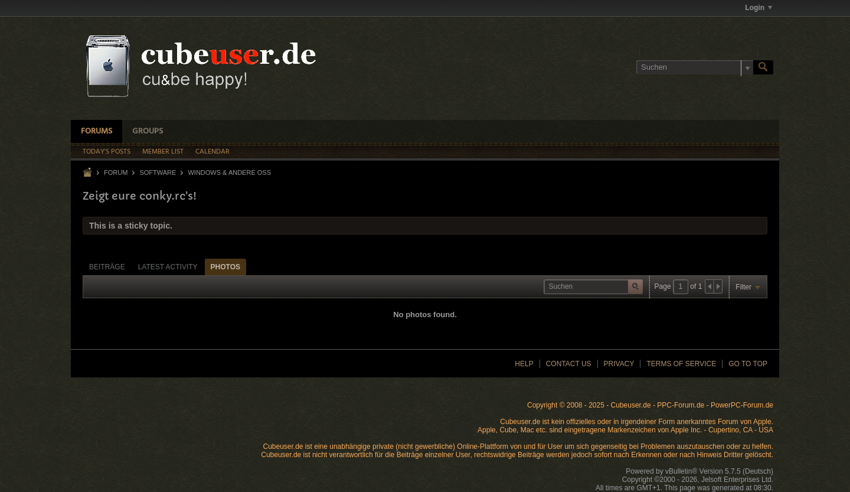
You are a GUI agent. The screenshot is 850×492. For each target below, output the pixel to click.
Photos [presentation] (225, 267)
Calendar (212, 152)
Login (758, 8)
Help (524, 364)
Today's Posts (106, 152)
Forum (116, 172)
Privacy (619, 364)
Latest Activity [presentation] (168, 267)
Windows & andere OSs (229, 172)
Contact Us (568, 364)
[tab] (107, 266)
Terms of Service (681, 364)
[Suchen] (694, 67)
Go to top (747, 364)
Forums (96, 131)
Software (157, 172)
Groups (147, 131)
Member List (163, 152)
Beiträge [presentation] (107, 267)
